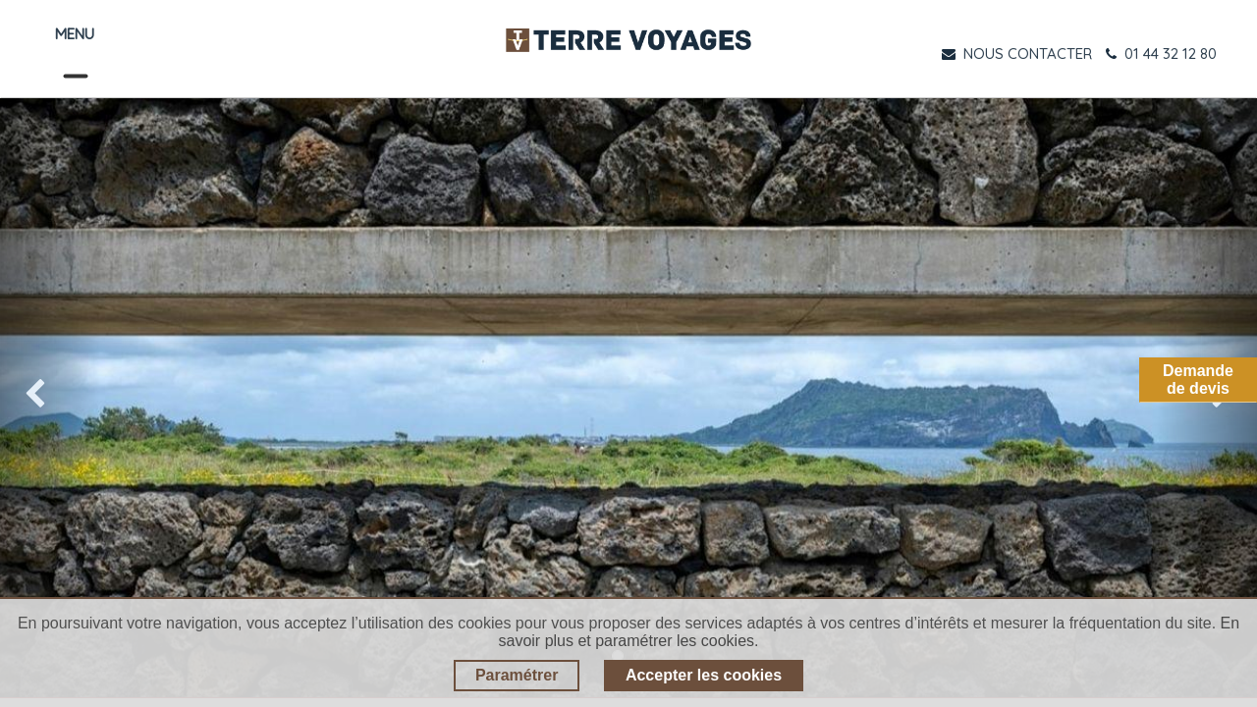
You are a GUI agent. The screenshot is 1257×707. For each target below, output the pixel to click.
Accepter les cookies (704, 675)
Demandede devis (1198, 379)
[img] (50, 397)
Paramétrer (517, 675)
